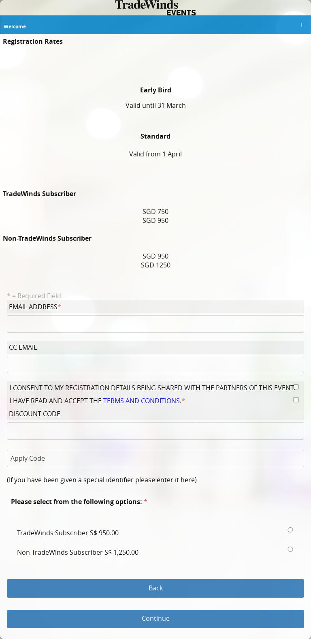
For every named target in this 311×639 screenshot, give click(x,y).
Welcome (15, 26)
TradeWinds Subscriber (68, 532)
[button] (300, 26)
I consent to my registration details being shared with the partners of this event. (153, 387)
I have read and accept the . (97, 400)
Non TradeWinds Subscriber (78, 552)
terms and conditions (141, 400)
